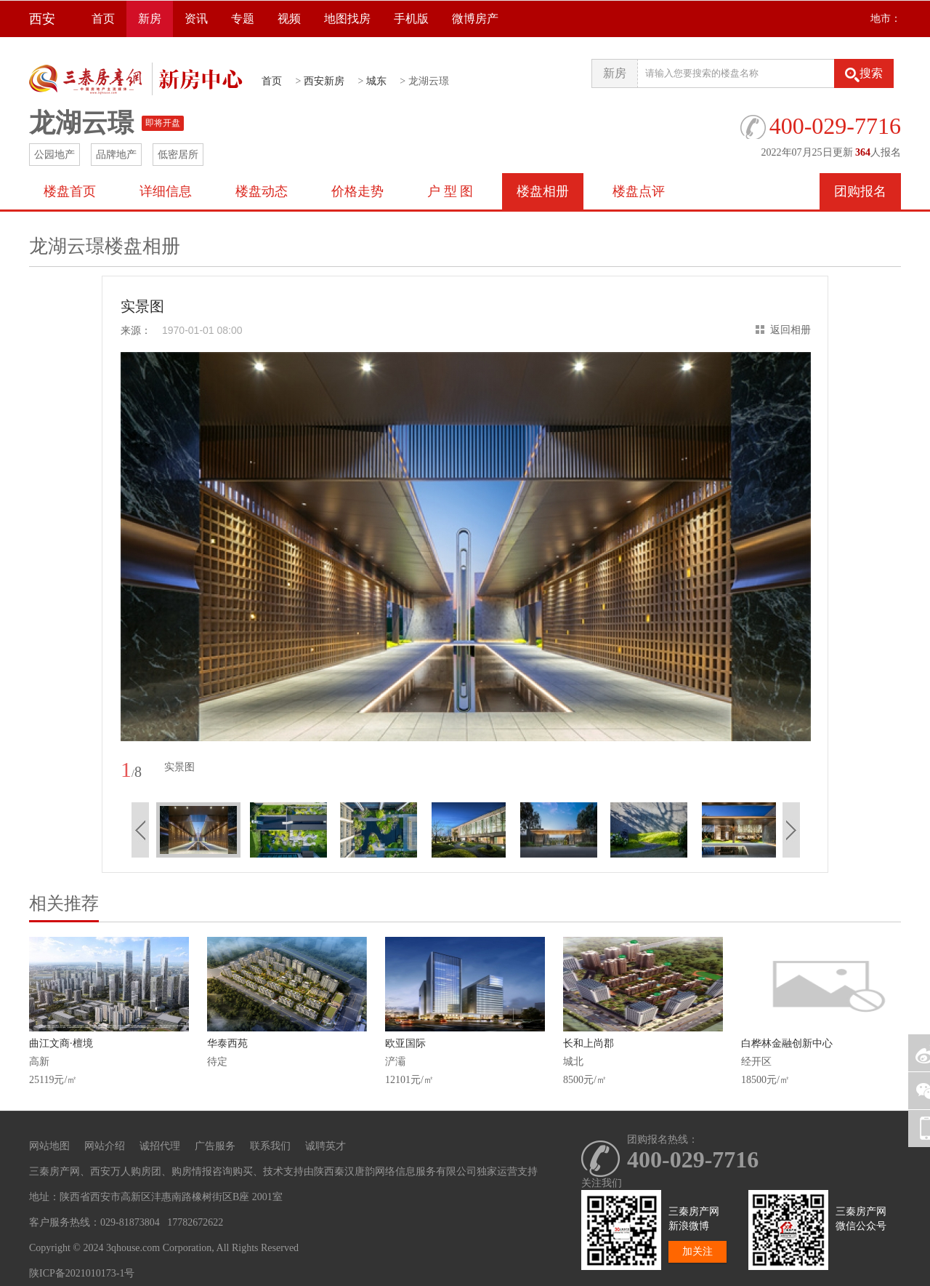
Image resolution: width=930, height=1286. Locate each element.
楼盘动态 (261, 191)
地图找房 (347, 18)
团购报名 (860, 191)
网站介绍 (104, 1146)
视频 (289, 18)
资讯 (196, 18)
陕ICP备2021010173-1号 (81, 1273)
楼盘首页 (70, 191)
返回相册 (790, 329)
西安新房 (324, 81)
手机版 (411, 18)
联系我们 (270, 1146)
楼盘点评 (638, 191)
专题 (242, 18)
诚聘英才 (325, 1146)
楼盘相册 (543, 191)
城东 (376, 81)
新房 (149, 18)
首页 (103, 18)
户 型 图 (450, 191)
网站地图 (49, 1146)
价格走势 (357, 191)
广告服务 (215, 1146)
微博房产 (475, 18)
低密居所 (178, 154)
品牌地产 (116, 154)
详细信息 (166, 191)
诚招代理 (160, 1146)
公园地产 (54, 154)
